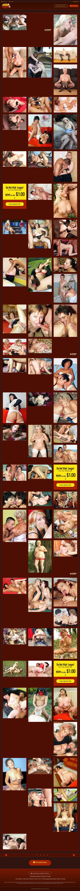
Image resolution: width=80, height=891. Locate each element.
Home (31, 876)
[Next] (74, 855)
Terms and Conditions (18, 878)
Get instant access (74, 7)
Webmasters (32, 878)
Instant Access (44, 876)
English (11, 1)
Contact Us (36, 878)
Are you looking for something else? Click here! (40, 873)
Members (34, 876)
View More (49, 876)
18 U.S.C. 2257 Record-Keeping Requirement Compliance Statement (49, 878)
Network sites (4, 1)
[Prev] (6, 855)
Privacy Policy (63, 878)
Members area (76, 1)
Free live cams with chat (61, 7)
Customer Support (26, 878)
